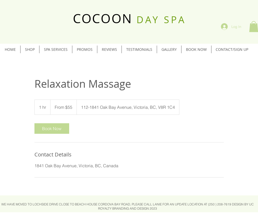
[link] (51, 128)
